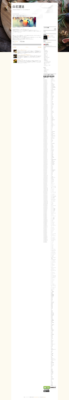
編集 (52, 376)
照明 (52, 346)
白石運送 (18, 6)
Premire (52, 147)
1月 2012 (45, 187)
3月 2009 (45, 217)
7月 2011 (45, 193)
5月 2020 (45, 86)
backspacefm (53, 89)
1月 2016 (45, 135)
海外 (52, 308)
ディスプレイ (53, 237)
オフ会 (52, 203)
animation (52, 85)
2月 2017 (45, 128)
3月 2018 (45, 114)
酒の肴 (52, 340)
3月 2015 (45, 146)
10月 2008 (45, 221)
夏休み (52, 303)
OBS (52, 141)
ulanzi (52, 167)
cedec (52, 99)
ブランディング (53, 253)
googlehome (53, 119)
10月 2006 (45, 237)
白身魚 (52, 372)
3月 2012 (45, 185)
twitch (52, 166)
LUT (52, 130)
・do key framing (45, 53)
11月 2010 (45, 202)
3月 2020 (45, 88)
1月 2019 (45, 103)
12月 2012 (45, 175)
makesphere (53, 131)
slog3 (52, 155)
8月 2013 (45, 166)
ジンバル (52, 223)
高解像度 (52, 320)
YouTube (52, 179)
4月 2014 (45, 158)
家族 (52, 304)
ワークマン (52, 288)
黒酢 (52, 321)
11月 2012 (45, 176)
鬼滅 (52, 310)
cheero (52, 101)
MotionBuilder (53, 135)
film (51, 114)
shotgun (52, 154)
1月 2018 (45, 116)
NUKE (52, 140)
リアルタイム (53, 277)
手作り (52, 338)
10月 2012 (45, 177)
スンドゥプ (52, 229)
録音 (52, 384)
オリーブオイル (53, 205)
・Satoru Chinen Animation (46, 57)
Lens (52, 127)
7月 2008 (45, 223)
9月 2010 (45, 204)
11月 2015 (45, 137)
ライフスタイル (53, 276)
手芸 (52, 337)
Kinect (52, 126)
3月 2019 (45, 101)
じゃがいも (52, 222)
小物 (52, 345)
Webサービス (53, 177)
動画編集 (52, 362)
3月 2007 (45, 233)
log (51, 129)
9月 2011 (45, 191)
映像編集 (52, 294)
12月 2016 (45, 130)
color (52, 102)
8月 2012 (45, 179)
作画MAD (52, 324)
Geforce (52, 117)
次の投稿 (14, 47)
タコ (52, 232)
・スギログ (45, 64)
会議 (52, 307)
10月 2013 (45, 164)
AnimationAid (53, 86)
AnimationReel (53, 87)
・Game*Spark (45, 71)
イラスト (52, 191)
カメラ (52, 206)
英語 (52, 297)
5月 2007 (45, 231)
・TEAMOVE (45, 59)
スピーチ (52, 227)
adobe (52, 83)
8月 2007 (45, 228)
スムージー (52, 228)
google (52, 118)
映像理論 (52, 295)
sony (52, 158)
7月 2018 (45, 109)
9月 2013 (45, 165)
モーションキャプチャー (53, 268)
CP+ (52, 105)
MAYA (52, 132)
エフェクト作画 (53, 196)
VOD (52, 174)
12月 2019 (45, 91)
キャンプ (52, 207)
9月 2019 (45, 94)
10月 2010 (45, 203)
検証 (52, 317)
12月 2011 (45, 188)
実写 (52, 335)
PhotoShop (52, 143)
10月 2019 (45, 93)
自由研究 (52, 334)
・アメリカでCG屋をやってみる (47, 61)
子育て (52, 331)
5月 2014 (45, 157)
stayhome (52, 162)
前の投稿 (39, 47)
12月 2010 (45, 201)
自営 (52, 333)
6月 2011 (45, 194)
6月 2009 (45, 214)
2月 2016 (45, 134)
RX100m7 (52, 149)
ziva (51, 182)
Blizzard (52, 92)
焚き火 (52, 373)
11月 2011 (45, 189)
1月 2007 (45, 235)
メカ (52, 266)
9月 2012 (45, 178)
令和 (52, 383)
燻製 (52, 385)
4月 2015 (45, 145)
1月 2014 (45, 161)
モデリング (52, 269)
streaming (52, 164)
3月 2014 (45, 159)
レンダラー (52, 284)
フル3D (52, 256)
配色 (52, 369)
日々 (15, 42)
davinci (52, 106)
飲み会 (52, 292)
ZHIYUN (52, 181)
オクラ (52, 202)
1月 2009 (45, 218)
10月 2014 (45, 151)
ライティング (53, 273)
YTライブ (52, 180)
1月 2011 (45, 200)
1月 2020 (45, 90)
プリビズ (52, 255)
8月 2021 (45, 79)
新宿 (52, 351)
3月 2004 (45, 242)
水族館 (52, 353)
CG (51, 100)
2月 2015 (45, 147)
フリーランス (53, 254)
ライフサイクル (53, 275)
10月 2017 (45, 119)
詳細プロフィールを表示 (51, 37)
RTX (52, 148)
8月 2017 (45, 121)
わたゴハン (52, 289)
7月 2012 (45, 180)
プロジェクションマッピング (53, 259)
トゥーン (52, 241)
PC (51, 142)
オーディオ (52, 198)
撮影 (52, 325)
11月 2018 (45, 105)
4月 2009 (45, 216)
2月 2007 (45, 234)
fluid (51, 115)
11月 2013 (45, 163)
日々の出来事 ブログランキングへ (48, 45)
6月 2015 (45, 143)
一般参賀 (52, 291)
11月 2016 (45, 131)
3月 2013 (45, 172)
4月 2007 (45, 232)
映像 (52, 293)
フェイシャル (53, 249)
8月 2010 (45, 205)
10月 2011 (45, 190)
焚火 (52, 374)
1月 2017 (45, 129)
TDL (52, 165)
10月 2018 (45, 106)
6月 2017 (45, 123)
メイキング (52, 265)
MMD (52, 134)
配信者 (52, 371)
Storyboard (52, 163)
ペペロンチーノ (53, 262)
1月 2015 (45, 148)
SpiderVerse (53, 161)
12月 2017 (45, 117)
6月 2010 (45, 207)
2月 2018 (45, 115)
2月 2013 (45, 173)
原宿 (52, 318)
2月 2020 (45, 89)
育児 (52, 290)
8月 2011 (45, 192)
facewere (52, 112)
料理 (52, 382)
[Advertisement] (50, 20)
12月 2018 (45, 104)
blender (52, 91)
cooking (52, 103)
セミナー (52, 230)
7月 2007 (45, 229)
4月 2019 (45, 100)
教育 (52, 311)
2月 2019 (45, 102)
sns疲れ (52, 156)
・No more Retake (46, 56)
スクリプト (52, 224)
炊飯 (52, 354)
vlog (51, 173)
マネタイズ (52, 264)
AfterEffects (53, 84)
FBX (52, 113)
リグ (52, 278)
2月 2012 (45, 186)
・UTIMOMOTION (45, 60)
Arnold (52, 88)
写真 (52, 336)
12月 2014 (45, 149)
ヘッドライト (53, 261)
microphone (53, 133)
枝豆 (52, 332)
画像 (52, 306)
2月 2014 (45, 160)
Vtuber (52, 176)
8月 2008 (45, 222)
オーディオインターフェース (53, 200)
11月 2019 (45, 92)
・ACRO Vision (45, 50)
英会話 (52, 296)
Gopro (52, 120)
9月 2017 (45, 120)
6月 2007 (45, 230)
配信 (52, 370)
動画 (52, 361)
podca (52, 145)
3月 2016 (45, 133)
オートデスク (53, 201)
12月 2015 (45, 136)
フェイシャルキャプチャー (53, 250)
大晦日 (52, 355)
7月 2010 (45, 206)
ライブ (52, 274)
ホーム (27, 47)
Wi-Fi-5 (52, 178)
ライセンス (52, 272)
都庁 (52, 357)
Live (51, 128)
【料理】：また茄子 (20, 59)
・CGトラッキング (46, 52)
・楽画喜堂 (45, 68)
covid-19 (52, 104)
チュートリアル (53, 233)
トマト (52, 242)
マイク (52, 263)
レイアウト (52, 279)
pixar (52, 144)
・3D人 (44, 49)
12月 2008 (45, 219)
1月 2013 (45, 174)
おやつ (52, 204)
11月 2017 (45, 118)
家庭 (52, 305)
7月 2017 (45, 122)
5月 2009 (45, 215)
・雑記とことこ (45, 63)
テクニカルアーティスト (53, 240)
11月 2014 (45, 150)
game (52, 116)
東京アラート (53, 358)
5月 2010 (45, 208)
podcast (52, 146)
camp (52, 98)
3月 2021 (45, 80)
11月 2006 (45, 236)
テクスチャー (53, 238)
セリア (52, 231)
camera (52, 97)
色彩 (52, 348)
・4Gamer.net (45, 70)
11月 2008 (45, 220)
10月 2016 (45, 132)
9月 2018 (45, 107)
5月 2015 (45, 144)
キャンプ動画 (53, 208)
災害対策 (52, 322)
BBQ (52, 90)
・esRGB (45, 54)
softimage (52, 157)
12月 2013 (45, 162)
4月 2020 (45, 87)
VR (51, 175)
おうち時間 (52, 197)
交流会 (52, 319)
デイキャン (52, 234)
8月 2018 (45, 108)
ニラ (52, 243)
